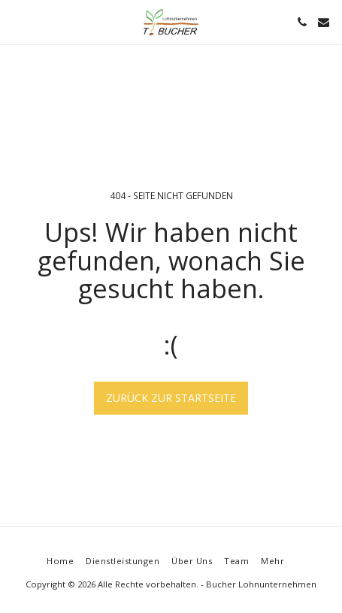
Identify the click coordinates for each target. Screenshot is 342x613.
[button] (16, 21)
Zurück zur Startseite (171, 398)
